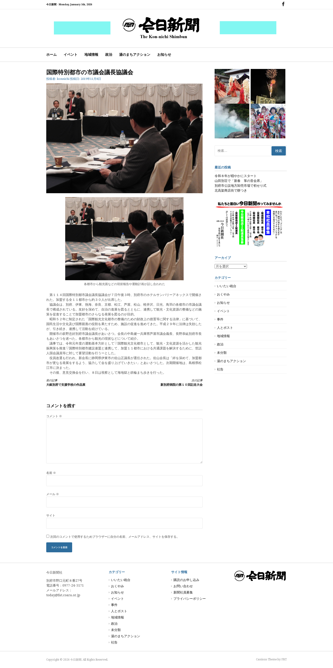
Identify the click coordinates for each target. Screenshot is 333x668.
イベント (70, 55)
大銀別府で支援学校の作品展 (81, 382)
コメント (54, 416)
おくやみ (223, 294)
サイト (50, 515)
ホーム (51, 55)
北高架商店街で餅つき (231, 190)
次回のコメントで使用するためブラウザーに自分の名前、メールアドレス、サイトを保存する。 (114, 536)
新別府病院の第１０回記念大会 (167, 382)
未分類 (222, 352)
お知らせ (164, 55)
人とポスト (225, 327)
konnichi (63, 79)
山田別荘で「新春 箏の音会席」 (239, 181)
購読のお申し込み (186, 580)
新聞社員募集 (183, 592)
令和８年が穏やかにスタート (236, 176)
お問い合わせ (183, 586)
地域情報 (91, 55)
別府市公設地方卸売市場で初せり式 (240, 185)
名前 (51, 473)
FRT (284, 659)
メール (52, 494)
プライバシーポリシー (189, 598)
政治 (108, 55)
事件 (220, 319)
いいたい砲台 (226, 286)
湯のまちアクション (134, 55)
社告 (220, 369)
